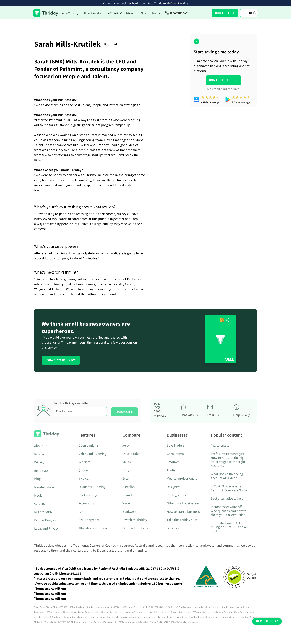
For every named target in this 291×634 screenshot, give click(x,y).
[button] (114, 13)
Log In (247, 13)
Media (156, 13)
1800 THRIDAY (179, 13)
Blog (143, 13)
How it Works (92, 13)
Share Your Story (61, 360)
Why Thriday (70, 13)
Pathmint (55, 120)
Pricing (130, 13)
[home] (45, 13)
